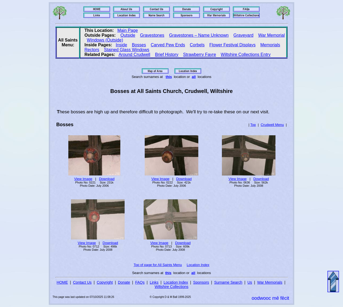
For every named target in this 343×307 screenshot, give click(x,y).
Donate (124, 282)
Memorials (270, 45)
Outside (127, 35)
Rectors (91, 49)
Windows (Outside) (105, 40)
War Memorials (269, 282)
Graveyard (243, 35)
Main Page (127, 30)
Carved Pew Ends (168, 45)
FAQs (139, 282)
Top (253, 125)
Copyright (105, 282)
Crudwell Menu (272, 125)
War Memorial (271, 35)
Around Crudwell (134, 54)
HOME (62, 282)
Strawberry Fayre (199, 54)
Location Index (198, 265)
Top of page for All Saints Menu (158, 265)
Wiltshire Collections (171, 286)
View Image (83, 179)
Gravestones (152, 35)
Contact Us (82, 282)
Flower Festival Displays (232, 45)
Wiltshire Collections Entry (246, 54)
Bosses (139, 45)
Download (106, 179)
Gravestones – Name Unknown (199, 35)
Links (154, 282)
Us (249, 282)
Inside (121, 45)
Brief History (166, 54)
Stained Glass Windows (126, 49)
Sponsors (201, 282)
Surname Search (228, 282)
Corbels (197, 45)
